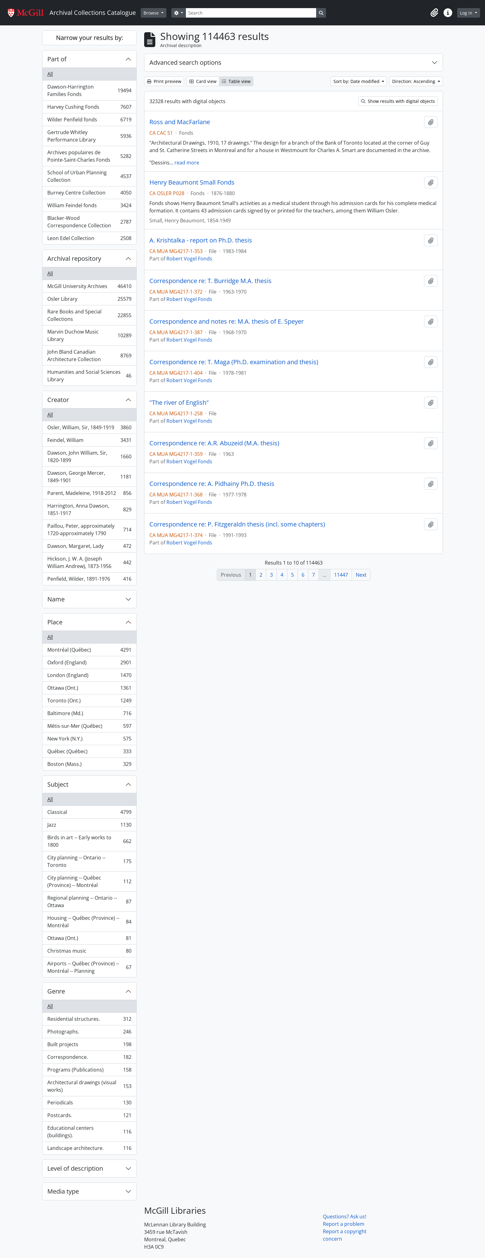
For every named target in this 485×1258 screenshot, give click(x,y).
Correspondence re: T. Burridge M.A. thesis (210, 281)
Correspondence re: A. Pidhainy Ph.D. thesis (211, 483)
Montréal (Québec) (89, 651)
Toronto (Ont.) (89, 702)
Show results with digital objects (398, 101)
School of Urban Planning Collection (89, 176)
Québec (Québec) (89, 753)
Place (54, 622)
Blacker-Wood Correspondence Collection (89, 222)
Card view (203, 81)
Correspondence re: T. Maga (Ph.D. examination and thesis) (233, 362)
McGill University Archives (89, 287)
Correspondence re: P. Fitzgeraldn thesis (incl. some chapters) (237, 524)
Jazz (89, 826)
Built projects (89, 1046)
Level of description (75, 1168)
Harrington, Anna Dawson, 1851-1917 (89, 509)
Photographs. (89, 1033)
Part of (57, 59)
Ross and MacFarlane (179, 122)
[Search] (251, 13)
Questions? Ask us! (344, 1216)
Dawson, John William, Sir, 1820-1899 (89, 456)
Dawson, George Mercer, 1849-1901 (89, 477)
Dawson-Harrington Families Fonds (89, 90)
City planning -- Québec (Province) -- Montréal (89, 881)
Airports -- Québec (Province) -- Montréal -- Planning (89, 967)
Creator (58, 399)
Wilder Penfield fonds (89, 121)
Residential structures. (89, 1020)
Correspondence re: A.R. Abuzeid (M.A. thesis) (214, 443)
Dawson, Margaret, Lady (89, 547)
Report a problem (343, 1224)
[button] (434, 13)
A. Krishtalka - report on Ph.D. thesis (200, 240)
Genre (56, 991)
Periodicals (89, 1104)
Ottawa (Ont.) (89, 689)
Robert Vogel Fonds (189, 258)
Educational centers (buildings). (89, 1132)
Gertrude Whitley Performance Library (89, 136)
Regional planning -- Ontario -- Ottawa (89, 901)
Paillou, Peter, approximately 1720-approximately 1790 (89, 529)
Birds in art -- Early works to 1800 (89, 841)
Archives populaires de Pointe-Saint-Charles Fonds (89, 156)
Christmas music (89, 952)
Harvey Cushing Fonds (89, 108)
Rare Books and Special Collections (89, 315)
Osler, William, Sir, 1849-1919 (89, 429)
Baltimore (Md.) (89, 715)
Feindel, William (89, 441)
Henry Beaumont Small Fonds (191, 182)
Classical (89, 813)
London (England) (89, 676)
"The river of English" (179, 402)
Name (56, 599)
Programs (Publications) (89, 1071)
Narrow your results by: (89, 37)
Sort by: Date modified (357, 81)
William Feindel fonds (89, 207)
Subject (57, 784)
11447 (341, 574)
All (50, 74)
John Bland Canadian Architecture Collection (89, 355)
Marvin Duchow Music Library (89, 335)
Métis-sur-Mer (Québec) (89, 727)
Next (361, 574)
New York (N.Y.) (89, 740)
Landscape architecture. (89, 1149)
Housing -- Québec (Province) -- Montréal (89, 922)
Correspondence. (89, 1058)
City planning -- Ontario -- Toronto (89, 861)
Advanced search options (185, 62)
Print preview (164, 81)
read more (186, 162)
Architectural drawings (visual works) (89, 1086)
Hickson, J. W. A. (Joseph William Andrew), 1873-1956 (89, 562)
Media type (63, 1191)
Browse (152, 13)
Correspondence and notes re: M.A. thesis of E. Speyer (226, 321)
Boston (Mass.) (89, 765)
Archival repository (74, 258)
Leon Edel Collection (89, 239)
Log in (467, 13)
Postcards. (89, 1117)
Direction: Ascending (414, 81)
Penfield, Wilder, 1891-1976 (89, 580)
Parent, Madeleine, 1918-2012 (89, 494)
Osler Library (89, 300)
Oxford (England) (89, 664)
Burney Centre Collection (89, 194)
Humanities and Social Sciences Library (89, 376)
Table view (236, 81)
